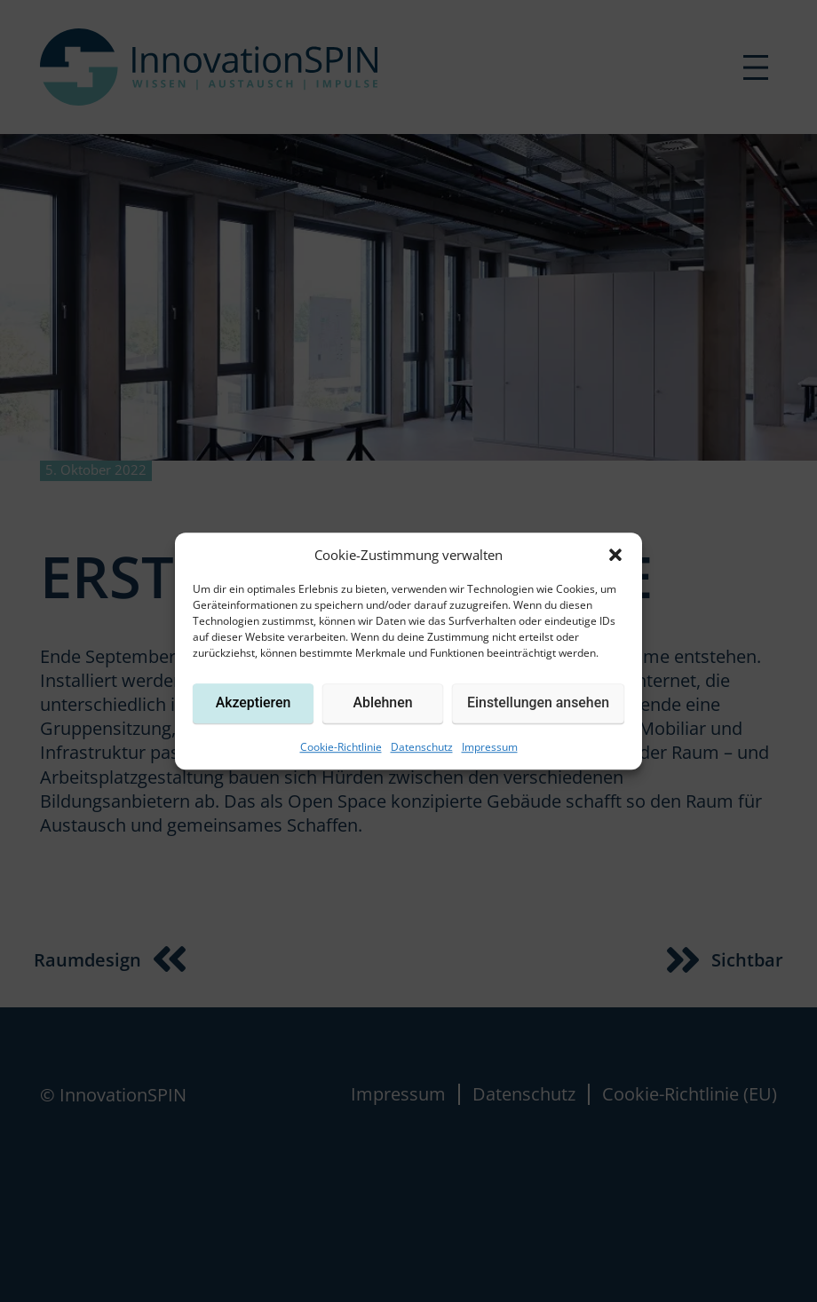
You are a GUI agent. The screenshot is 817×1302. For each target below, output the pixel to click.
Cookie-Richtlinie (341, 746)
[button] (615, 555)
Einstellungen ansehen (538, 702)
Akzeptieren (253, 702)
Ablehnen (383, 702)
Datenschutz (422, 746)
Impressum (490, 746)
